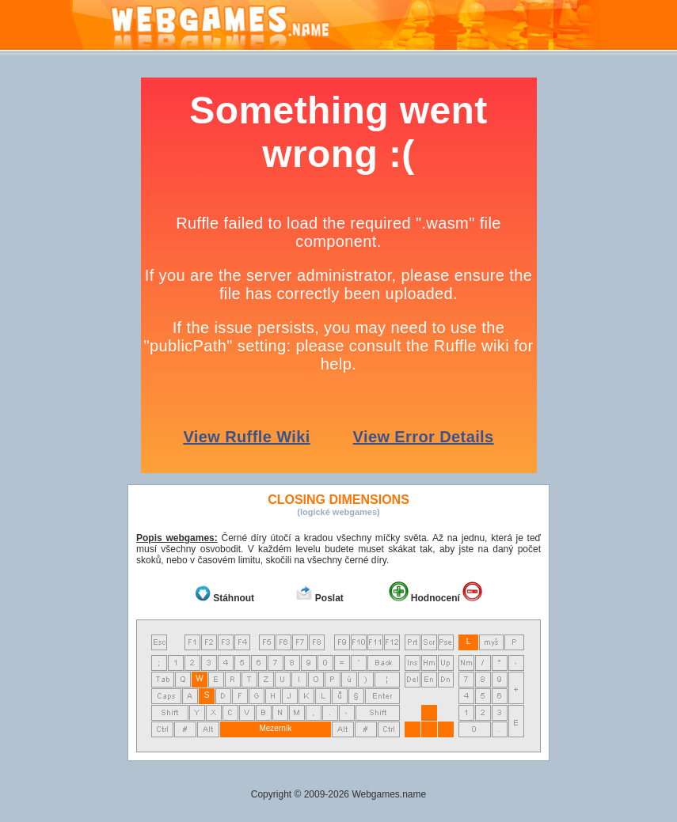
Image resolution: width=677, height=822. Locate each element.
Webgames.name (389, 794)
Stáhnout (233, 598)
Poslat (329, 598)
